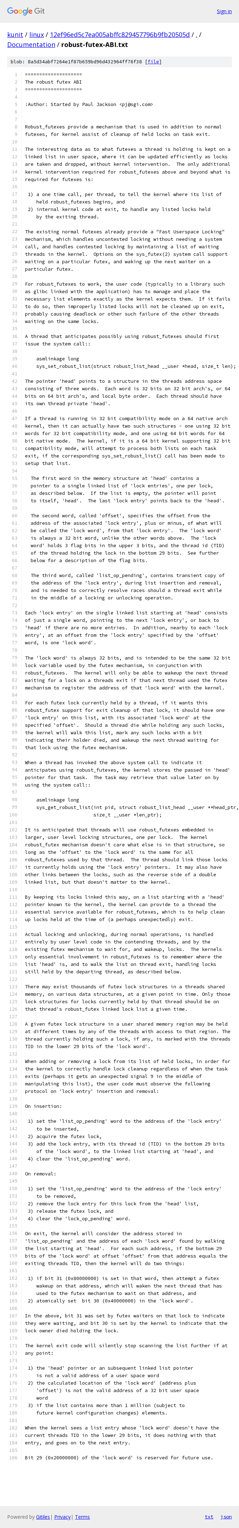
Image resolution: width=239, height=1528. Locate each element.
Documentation (31, 44)
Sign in (224, 11)
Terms (82, 1516)
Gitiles (43, 1516)
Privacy (62, 1516)
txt (209, 1516)
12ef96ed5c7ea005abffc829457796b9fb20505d (120, 34)
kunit (15, 34)
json (226, 1516)
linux (36, 34)
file (153, 62)
